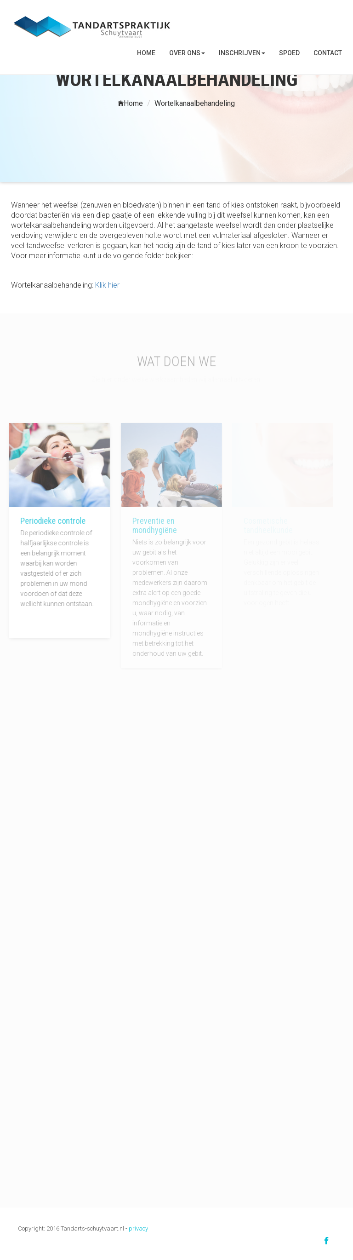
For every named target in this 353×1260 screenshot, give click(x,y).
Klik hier (107, 285)
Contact (327, 53)
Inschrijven (242, 53)
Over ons (187, 53)
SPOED (289, 53)
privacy (138, 1228)
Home (146, 53)
